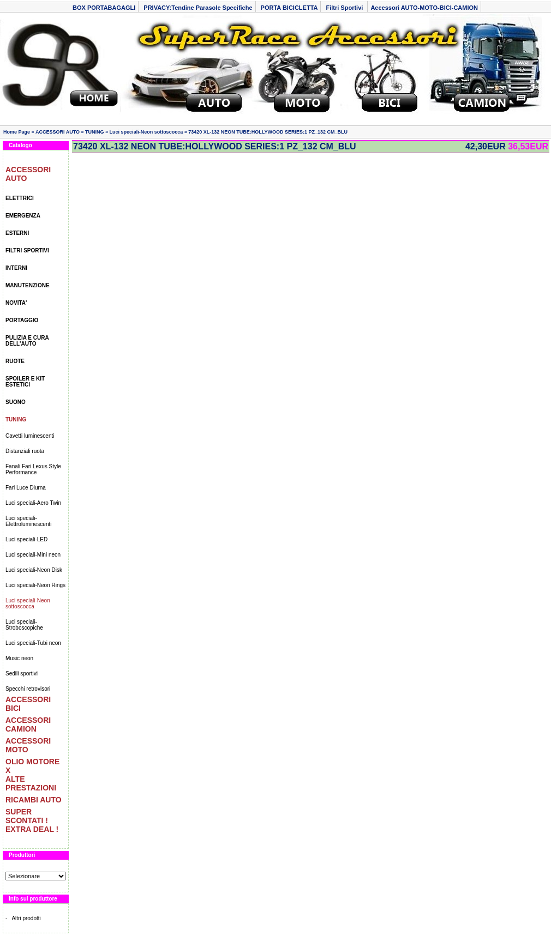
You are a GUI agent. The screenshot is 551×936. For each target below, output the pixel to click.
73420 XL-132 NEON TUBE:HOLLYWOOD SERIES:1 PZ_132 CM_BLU (268, 132)
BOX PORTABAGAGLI (104, 7)
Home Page (16, 132)
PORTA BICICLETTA (289, 7)
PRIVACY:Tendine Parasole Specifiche (197, 7)
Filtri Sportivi (345, 7)
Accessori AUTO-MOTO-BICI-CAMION (424, 7)
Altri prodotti (25, 918)
